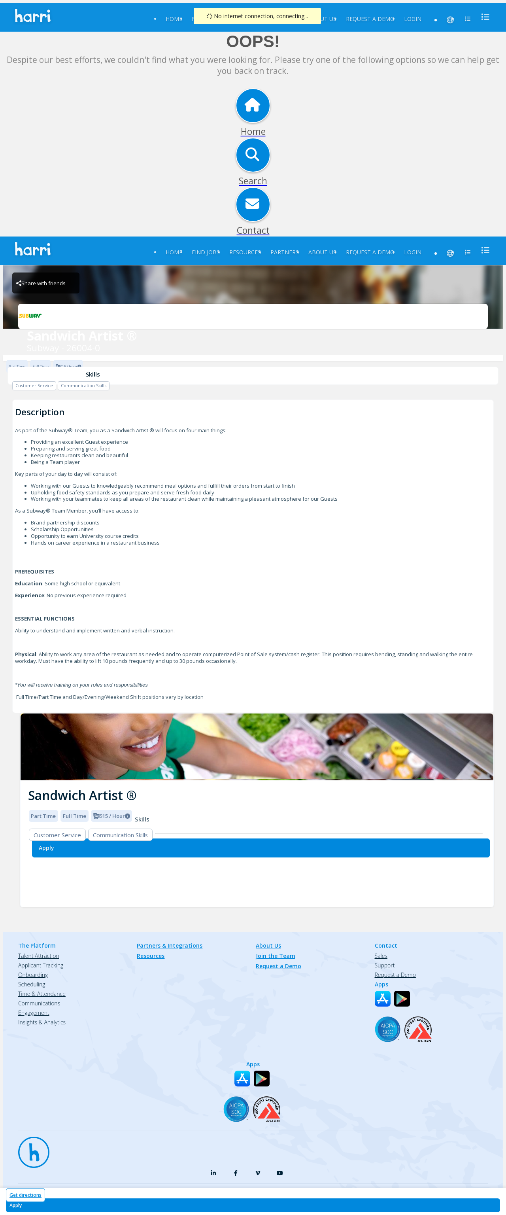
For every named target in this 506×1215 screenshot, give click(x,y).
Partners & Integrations (169, 945)
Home (174, 19)
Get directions (25, 1195)
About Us (322, 19)
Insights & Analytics (42, 1022)
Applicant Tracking (40, 965)
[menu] (483, 16)
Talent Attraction (38, 956)
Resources (245, 252)
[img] (257, 746)
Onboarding (33, 974)
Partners (284, 252)
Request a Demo (370, 19)
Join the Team (275, 956)
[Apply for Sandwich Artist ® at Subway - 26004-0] (253, 1205)
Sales (381, 956)
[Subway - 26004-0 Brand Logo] (252, 316)
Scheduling (31, 984)
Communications (39, 1003)
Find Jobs (206, 252)
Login (412, 19)
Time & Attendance (42, 993)
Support (385, 965)
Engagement (33, 1012)
